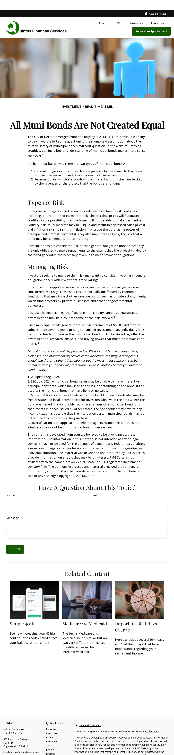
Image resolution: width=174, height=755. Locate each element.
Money (50, 739)
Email (93, 485)
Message (12, 508)
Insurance (51, 731)
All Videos (51, 751)
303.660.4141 (18, 719)
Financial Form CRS (90, 715)
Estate (49, 727)
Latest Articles (54, 747)
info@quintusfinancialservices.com (22, 742)
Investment (52, 723)
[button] (102, 12)
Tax (48, 735)
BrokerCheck (152, 721)
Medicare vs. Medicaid (84, 613)
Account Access (155, 3)
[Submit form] (15, 539)
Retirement (52, 719)
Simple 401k (22, 613)
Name (10, 485)
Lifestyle (50, 743)
